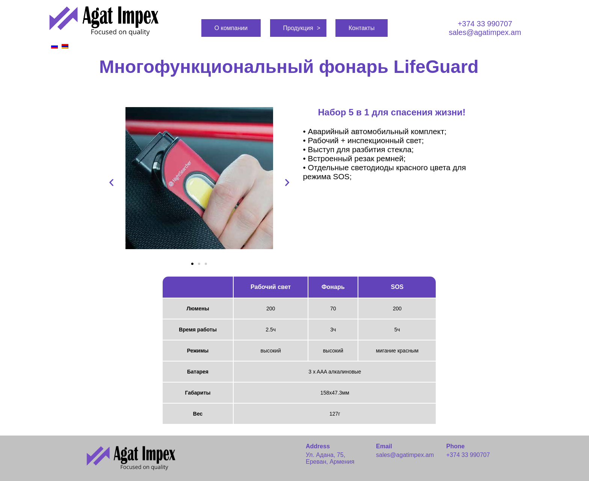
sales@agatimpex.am (485, 32)
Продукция (298, 28)
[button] (192, 264)
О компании (231, 28)
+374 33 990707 (485, 24)
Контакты (362, 28)
